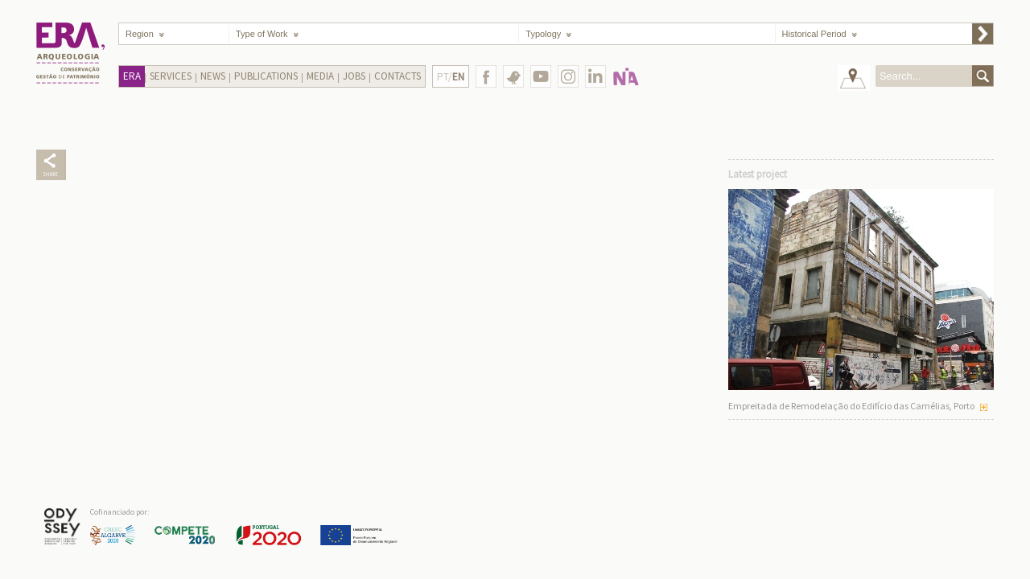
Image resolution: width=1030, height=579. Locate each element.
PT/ (450, 77)
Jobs (354, 76)
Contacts (397, 76)
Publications (266, 76)
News (212, 76)
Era (132, 76)
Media (320, 76)
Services (171, 76)
